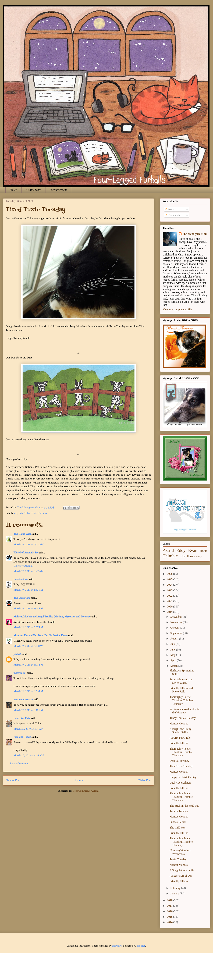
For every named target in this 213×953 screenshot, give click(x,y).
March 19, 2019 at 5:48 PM (28, 646)
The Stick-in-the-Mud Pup (184, 805)
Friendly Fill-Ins (179, 743)
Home (13, 189)
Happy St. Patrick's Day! (183, 777)
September (176, 633)
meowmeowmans (23, 699)
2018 (170, 900)
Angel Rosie (33, 189)
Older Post (144, 780)
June (173, 649)
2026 (170, 573)
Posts (169, 209)
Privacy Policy (58, 189)
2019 (170, 611)
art (15, 513)
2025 (170, 579)
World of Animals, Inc (25, 552)
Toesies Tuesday (179, 811)
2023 (170, 590)
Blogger (141, 946)
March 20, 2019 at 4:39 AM (28, 755)
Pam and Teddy (22, 737)
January (175, 893)
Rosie (203, 551)
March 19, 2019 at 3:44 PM (28, 608)
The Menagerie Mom (194, 233)
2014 (170, 922)
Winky (199, 556)
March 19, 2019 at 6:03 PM (28, 665)
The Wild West (178, 827)
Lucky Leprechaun (180, 782)
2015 (170, 916)
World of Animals (23, 566)
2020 (170, 606)
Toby (27, 513)
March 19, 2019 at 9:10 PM (28, 710)
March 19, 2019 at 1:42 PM (28, 590)
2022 (170, 595)
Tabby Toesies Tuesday (183, 717)
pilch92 (17, 654)
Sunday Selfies (178, 821)
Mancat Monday (179, 723)
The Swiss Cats (21, 598)
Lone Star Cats (21, 718)
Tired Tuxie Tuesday (181, 766)
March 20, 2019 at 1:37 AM (28, 729)
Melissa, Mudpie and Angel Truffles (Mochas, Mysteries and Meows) (51, 616)
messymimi (19, 673)
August (174, 638)
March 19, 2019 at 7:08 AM (28, 544)
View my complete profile (177, 309)
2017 (170, 905)
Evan (192, 550)
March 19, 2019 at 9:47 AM (28, 571)
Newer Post (13, 780)
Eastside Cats (20, 579)
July (173, 643)
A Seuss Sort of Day (181, 875)
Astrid (168, 550)
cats (21, 513)
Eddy (181, 550)
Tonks (191, 556)
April (173, 660)
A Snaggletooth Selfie (182, 870)
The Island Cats (22, 534)
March (174, 665)
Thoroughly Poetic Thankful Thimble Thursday (181, 700)
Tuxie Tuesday (39, 513)
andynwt (117, 946)
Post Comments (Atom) (86, 791)
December (176, 616)
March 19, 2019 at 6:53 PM (28, 691)
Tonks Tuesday (178, 859)
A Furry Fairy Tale (180, 737)
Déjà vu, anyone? (179, 760)
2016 (170, 911)
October (175, 627)
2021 (170, 601)
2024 (170, 584)
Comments (172, 215)
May (173, 654)
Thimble (170, 555)
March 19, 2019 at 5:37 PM (28, 627)
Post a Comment (19, 763)
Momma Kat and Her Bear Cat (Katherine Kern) (40, 635)
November (176, 622)
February (175, 888)
